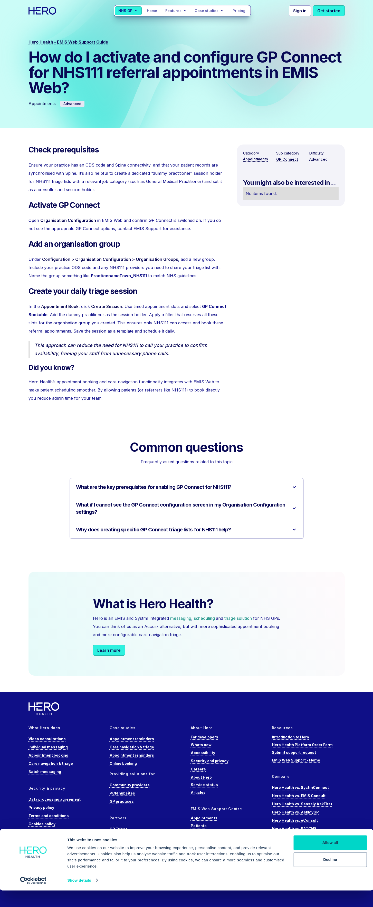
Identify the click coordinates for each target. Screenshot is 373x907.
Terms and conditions (48, 815)
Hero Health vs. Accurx (293, 845)
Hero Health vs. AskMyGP (295, 812)
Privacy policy (41, 807)
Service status (204, 784)
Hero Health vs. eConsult (295, 820)
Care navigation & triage (50, 763)
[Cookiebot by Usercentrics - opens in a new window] (33, 897)
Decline (330, 876)
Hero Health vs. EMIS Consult (299, 795)
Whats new (201, 745)
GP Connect (287, 159)
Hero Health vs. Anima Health (299, 836)
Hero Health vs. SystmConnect (300, 787)
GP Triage (119, 829)
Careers (198, 769)
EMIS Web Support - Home (296, 760)
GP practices (122, 801)
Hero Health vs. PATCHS (294, 828)
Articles (198, 792)
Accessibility (203, 752)
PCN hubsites (122, 793)
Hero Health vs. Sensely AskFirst (302, 804)
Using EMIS (201, 833)
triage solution (238, 618)
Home (152, 10)
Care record (202, 841)
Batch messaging (44, 771)
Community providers (130, 785)
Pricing (239, 10)
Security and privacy (209, 761)
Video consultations (47, 739)
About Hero (201, 777)
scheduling (205, 618)
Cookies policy (41, 824)
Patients (199, 825)
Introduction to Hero (290, 737)
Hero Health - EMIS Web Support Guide (68, 42)
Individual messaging (48, 747)
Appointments (255, 159)
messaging (180, 618)
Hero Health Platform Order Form (302, 745)
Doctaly (117, 837)
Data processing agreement (54, 799)
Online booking (123, 763)
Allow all (330, 859)
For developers (204, 737)
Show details (79, 897)
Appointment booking (48, 755)
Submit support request (294, 752)
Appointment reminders (132, 739)
